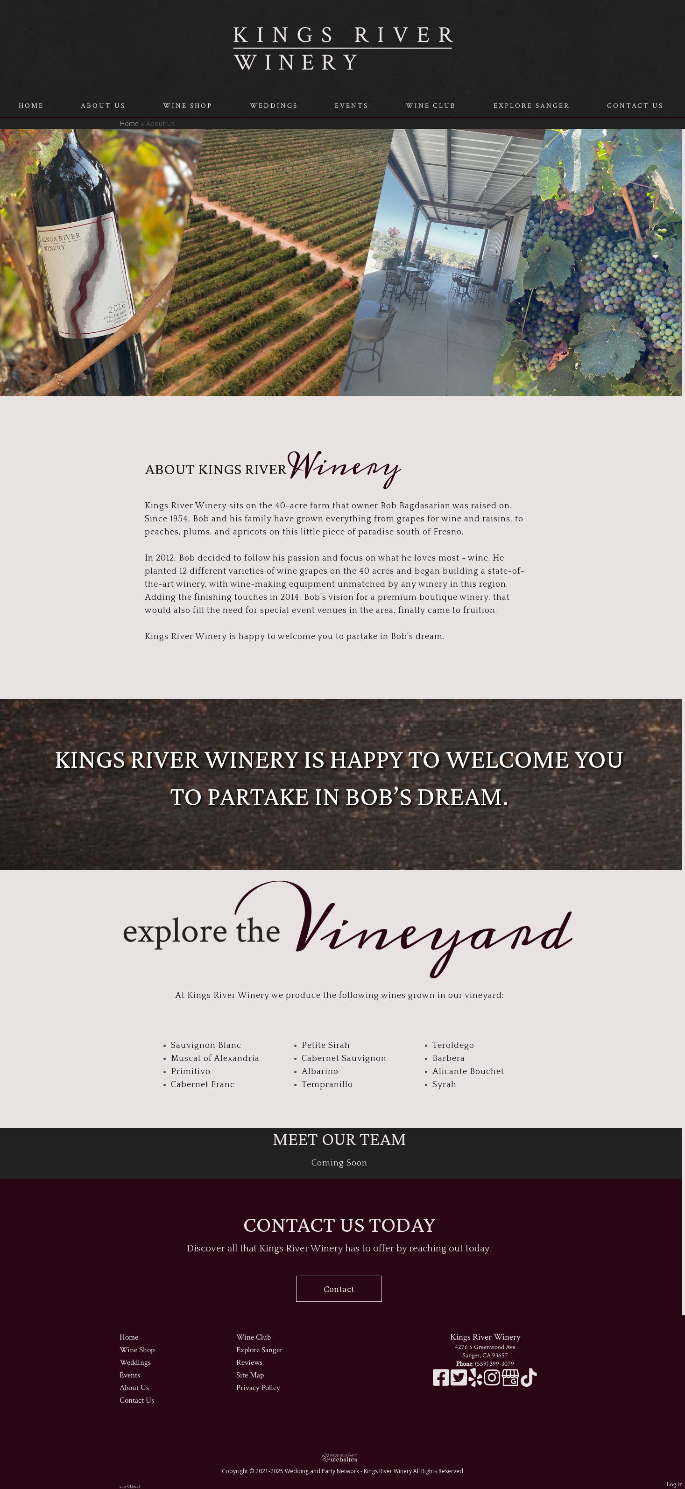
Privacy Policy (258, 1388)
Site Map (250, 1375)
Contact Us (635, 105)
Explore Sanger (532, 105)
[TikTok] (529, 1382)
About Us (103, 105)
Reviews (249, 1362)
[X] (459, 1382)
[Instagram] (492, 1382)
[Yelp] (476, 1382)
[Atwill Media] (342, 1457)
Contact (339, 1289)
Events (351, 105)
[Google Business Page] (511, 1382)
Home (31, 105)
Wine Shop (187, 105)
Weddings (274, 105)
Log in (674, 1484)
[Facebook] (442, 1382)
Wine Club (431, 105)
